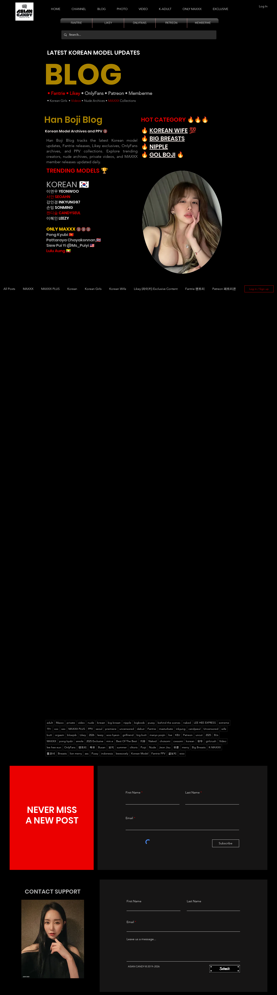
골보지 (172, 753)
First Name (133, 792)
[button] (165, 7)
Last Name (192, 792)
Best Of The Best (126, 741)
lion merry (76, 753)
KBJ (177, 735)
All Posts (9, 289)
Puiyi (143, 747)
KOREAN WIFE (168, 130)
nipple (127, 722)
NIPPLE (158, 147)
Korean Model (139, 753)
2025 (208, 735)
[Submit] (224, 969)
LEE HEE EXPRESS (205, 722)
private (71, 722)
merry (185, 747)
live (170, 735)
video (81, 722)
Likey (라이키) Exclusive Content (156, 289)
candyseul (194, 729)
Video (222, 741)
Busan (101, 747)
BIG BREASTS (167, 139)
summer (122, 747)
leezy (100, 735)
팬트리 (82, 747)
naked (187, 722)
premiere (110, 729)
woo (181, 753)
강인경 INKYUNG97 (63, 202)
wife (223, 729)
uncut (199, 735)
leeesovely (122, 753)
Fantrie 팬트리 (195, 289)
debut (140, 729)
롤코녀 (51, 753)
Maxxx (60, 722)
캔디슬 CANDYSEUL (63, 213)
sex (63, 729)
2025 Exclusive (94, 741)
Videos (76, 101)
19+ (49, 729)
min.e (109, 741)
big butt (142, 735)
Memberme (140, 93)
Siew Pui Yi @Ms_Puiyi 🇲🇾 (70, 245)
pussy (151, 722)
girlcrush (211, 741)
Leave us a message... (141, 939)
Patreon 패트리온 (224, 289)
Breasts (62, 753)
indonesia (107, 753)
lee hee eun (54, 747)
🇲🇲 (68, 250)
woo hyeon (112, 735)
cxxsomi (178, 741)
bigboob (139, 722)
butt (49, 735)
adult (50, 722)
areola (79, 741)
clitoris (134, 747)
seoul (99, 729)
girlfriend (128, 735)
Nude (152, 747)
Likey (75, 93)
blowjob (72, 735)
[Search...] (138, 34)
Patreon (116, 93)
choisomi (165, 741)
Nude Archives (94, 101)
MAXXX (113, 101)
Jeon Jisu (164, 747)
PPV (90, 729)
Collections (127, 101)
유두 (200, 741)
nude (91, 722)
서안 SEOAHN (58, 196)
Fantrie (58, 93)
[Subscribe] (225, 843)
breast (101, 722)
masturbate (166, 729)
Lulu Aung (55, 250)
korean (190, 741)
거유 (142, 741)
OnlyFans (94, 93)
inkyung (180, 729)
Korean (72, 289)
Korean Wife (117, 289)
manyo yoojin (157, 735)
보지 (111, 747)
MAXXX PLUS (50, 289)
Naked (153, 741)
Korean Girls (58, 101)
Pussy (95, 753)
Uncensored (211, 729)
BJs (216, 735)
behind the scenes (169, 722)
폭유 (92, 747)
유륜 (176, 747)
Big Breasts (199, 747)
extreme (224, 722)
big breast (114, 722)
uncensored (126, 729)
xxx (56, 729)
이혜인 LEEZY (57, 218)
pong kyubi (66, 741)
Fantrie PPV (158, 753)
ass (86, 753)
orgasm (59, 735)
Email (129, 818)
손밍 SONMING (59, 207)
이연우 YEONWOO (62, 191)
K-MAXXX (215, 747)
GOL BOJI (162, 155)
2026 (91, 735)
